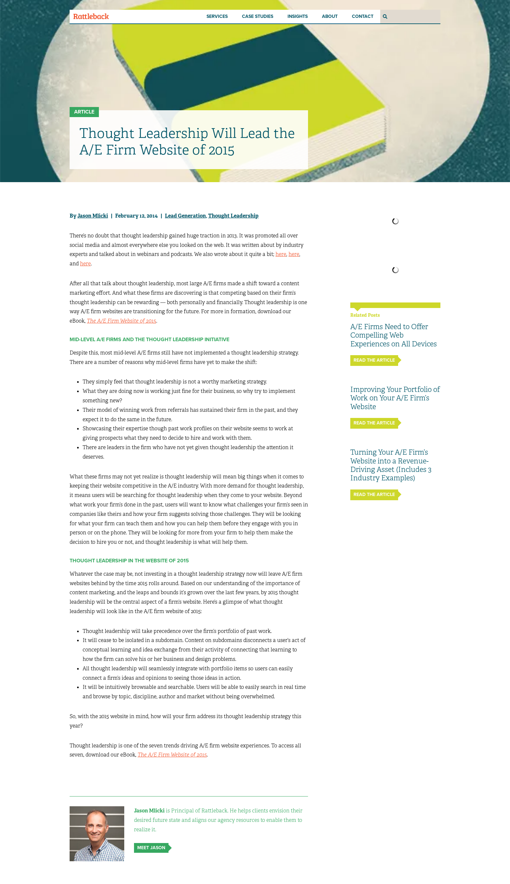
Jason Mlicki (92, 215)
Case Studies (257, 16)
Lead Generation (185, 215)
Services (217, 16)
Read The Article (374, 360)
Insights (298, 16)
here (280, 254)
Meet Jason (151, 848)
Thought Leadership (233, 215)
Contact (362, 16)
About (330, 16)
